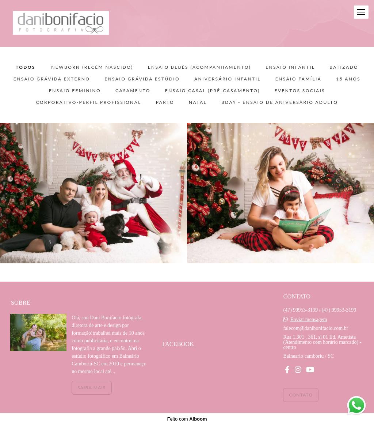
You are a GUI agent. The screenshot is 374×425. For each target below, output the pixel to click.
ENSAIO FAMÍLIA (298, 79)
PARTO (165, 102)
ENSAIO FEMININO (75, 91)
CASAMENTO (132, 91)
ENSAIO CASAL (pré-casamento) (212, 91)
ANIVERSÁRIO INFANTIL (227, 79)
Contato (301, 395)
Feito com (187, 419)
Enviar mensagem (308, 319)
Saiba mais (91, 387)
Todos (25, 67)
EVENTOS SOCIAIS (300, 91)
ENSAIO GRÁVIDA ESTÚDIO (142, 79)
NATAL (198, 102)
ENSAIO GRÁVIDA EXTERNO (52, 79)
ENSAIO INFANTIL (290, 67)
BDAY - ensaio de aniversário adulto (279, 102)
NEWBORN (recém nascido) (92, 67)
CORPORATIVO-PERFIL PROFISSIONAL (88, 102)
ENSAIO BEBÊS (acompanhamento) (199, 67)
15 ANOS (348, 79)
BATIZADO (343, 67)
